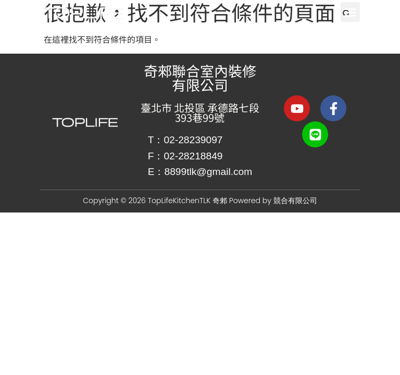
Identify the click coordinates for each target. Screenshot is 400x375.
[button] (350, 12)
